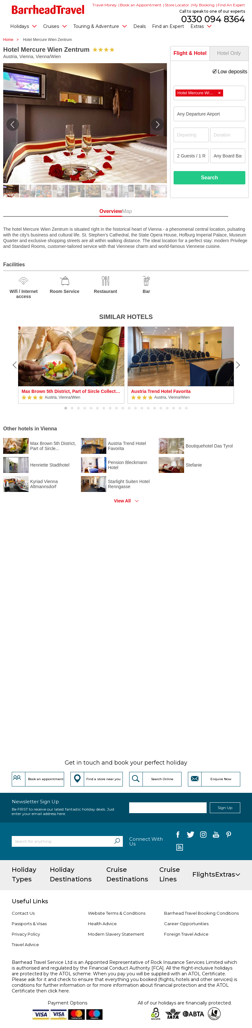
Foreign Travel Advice (186, 934)
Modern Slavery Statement (116, 934)
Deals (139, 26)
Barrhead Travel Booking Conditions (201, 913)
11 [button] (129, 408)
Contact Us (23, 913)
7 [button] (104, 408)
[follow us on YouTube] (216, 836)
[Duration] (227, 135)
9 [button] (116, 408)
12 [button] (135, 408)
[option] (71, 365)
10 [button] (123, 408)
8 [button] (110, 408)
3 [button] (78, 408)
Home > (12, 39)
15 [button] (154, 408)
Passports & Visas (29, 923)
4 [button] (85, 408)
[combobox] (209, 93)
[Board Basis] (227, 156)
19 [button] (180, 408)
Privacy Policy (26, 934)
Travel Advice (25, 944)
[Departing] (191, 135)
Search (209, 177)
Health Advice (102, 923)
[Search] (117, 841)
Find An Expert (231, 5)
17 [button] (167, 408)
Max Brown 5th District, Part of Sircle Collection (71, 391)
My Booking (203, 5)
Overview (104, 211)
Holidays (23, 26)
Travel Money (104, 5)
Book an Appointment (141, 5)
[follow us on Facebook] (177, 836)
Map (148, 211)
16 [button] (161, 408)
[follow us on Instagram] (203, 836)
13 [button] (142, 408)
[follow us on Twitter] (190, 836)
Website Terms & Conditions (116, 913)
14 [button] (148, 408)
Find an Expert (168, 26)
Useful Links (30, 901)
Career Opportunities (186, 923)
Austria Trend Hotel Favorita (160, 391)
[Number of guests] (191, 156)
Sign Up (225, 807)
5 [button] (91, 408)
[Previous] (15, 365)
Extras (201, 26)
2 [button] (72, 408)
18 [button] (173, 408)
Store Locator (177, 5)
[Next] (237, 365)
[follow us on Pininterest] (228, 836)
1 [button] (66, 408)
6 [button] (97, 408)
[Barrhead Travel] (48, 9)
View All (122, 500)
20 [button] (186, 408)
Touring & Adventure (100, 26)
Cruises (55, 26)
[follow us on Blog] (179, 848)
